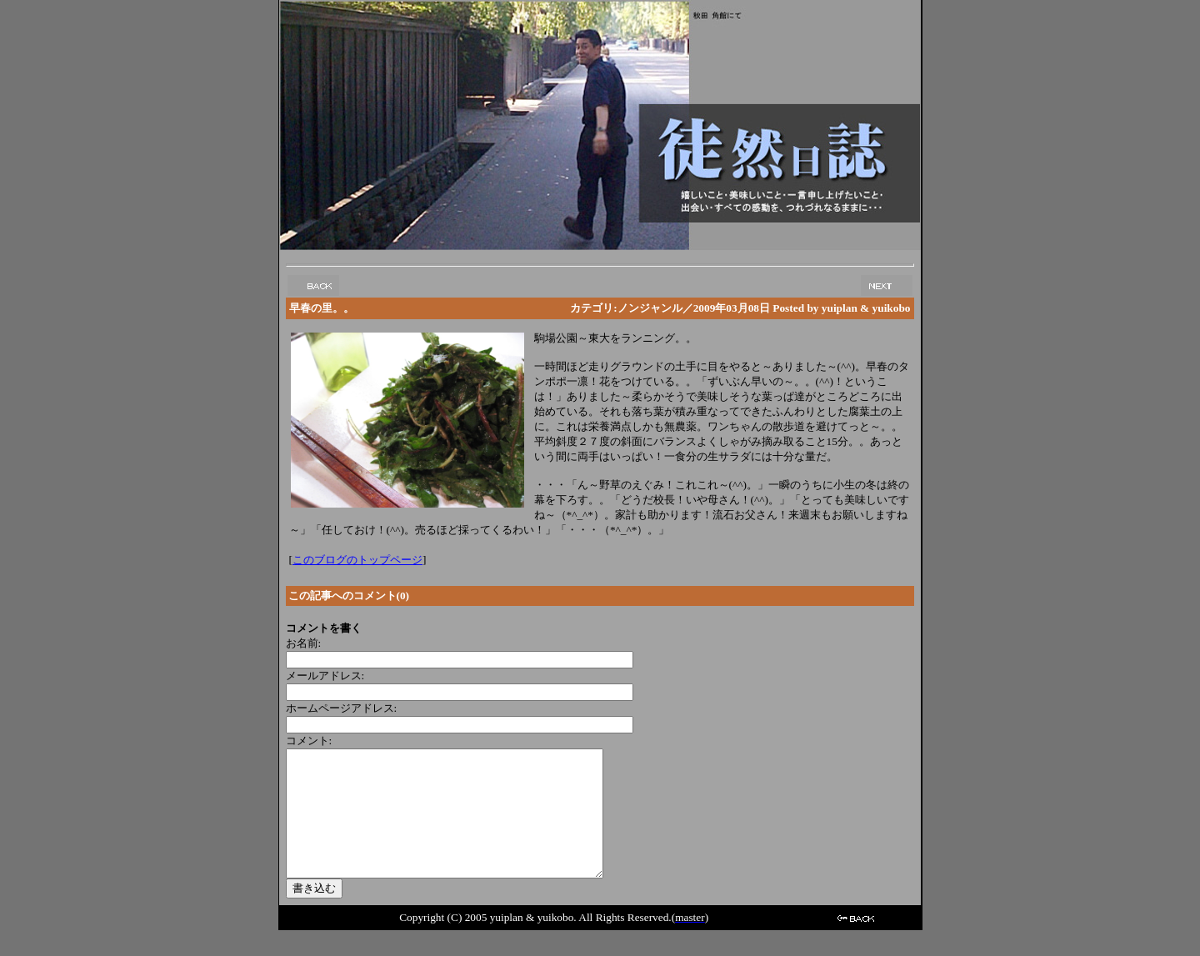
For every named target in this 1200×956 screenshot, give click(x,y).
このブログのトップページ (357, 559)
